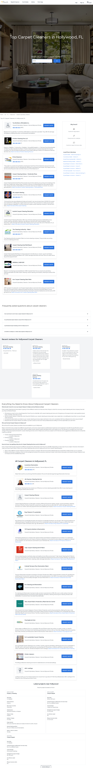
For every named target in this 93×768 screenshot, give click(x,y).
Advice (33, 2)
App (76, 2)
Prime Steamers (17, 157)
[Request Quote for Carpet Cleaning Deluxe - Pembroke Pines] (48, 176)
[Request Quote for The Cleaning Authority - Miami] (48, 232)
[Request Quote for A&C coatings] (66, 670)
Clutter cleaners (29, 654)
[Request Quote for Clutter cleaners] (66, 656)
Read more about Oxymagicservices (62, 631)
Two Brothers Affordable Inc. (21, 123)
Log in (89, 2)
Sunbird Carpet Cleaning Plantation (23, 211)
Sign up (82, 2)
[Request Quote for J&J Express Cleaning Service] (66, 481)
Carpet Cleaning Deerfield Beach (22, 245)
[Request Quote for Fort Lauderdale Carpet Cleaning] (66, 639)
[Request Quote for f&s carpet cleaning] (48, 195)
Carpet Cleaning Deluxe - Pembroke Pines (25, 174)
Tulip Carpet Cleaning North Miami (35, 547)
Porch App (40, 2)
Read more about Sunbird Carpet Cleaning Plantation (25, 224)
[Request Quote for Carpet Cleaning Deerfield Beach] (48, 247)
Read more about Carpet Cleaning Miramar (64, 506)
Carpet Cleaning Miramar (32, 495)
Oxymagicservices (30, 620)
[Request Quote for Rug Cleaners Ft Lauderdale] (66, 514)
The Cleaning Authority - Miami (21, 229)
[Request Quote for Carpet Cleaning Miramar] (66, 497)
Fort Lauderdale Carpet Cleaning (34, 637)
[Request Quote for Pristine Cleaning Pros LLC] (48, 141)
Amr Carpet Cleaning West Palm (22, 279)
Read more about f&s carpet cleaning (16, 205)
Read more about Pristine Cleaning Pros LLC (22, 151)
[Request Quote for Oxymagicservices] (66, 622)
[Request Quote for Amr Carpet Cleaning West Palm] (48, 281)
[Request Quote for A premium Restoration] (66, 467)
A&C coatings (29, 668)
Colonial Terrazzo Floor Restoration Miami (36, 566)
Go (57, 60)
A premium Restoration (31, 465)
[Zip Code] (42, 61)
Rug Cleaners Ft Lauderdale (33, 512)
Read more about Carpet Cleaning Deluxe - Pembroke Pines (27, 187)
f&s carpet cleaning (18, 192)
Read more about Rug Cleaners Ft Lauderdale (56, 523)
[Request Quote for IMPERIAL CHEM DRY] (48, 264)
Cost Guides (25, 2)
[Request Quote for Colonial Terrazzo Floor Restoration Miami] (66, 568)
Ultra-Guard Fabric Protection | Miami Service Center (40, 601)
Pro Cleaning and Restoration (33, 584)
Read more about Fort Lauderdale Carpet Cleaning (61, 648)
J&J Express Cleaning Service (33, 479)
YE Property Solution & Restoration (35, 529)
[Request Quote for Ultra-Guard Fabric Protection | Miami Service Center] (66, 604)
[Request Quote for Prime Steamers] (48, 159)
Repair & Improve (15, 2)
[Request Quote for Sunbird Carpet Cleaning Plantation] (48, 213)
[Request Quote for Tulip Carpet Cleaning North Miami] (66, 550)
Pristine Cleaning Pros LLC (20, 138)
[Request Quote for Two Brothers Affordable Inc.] (48, 125)
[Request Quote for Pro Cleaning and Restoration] (66, 586)
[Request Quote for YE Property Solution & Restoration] (66, 531)
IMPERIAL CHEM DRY (18, 262)
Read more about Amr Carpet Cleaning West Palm (24, 292)
